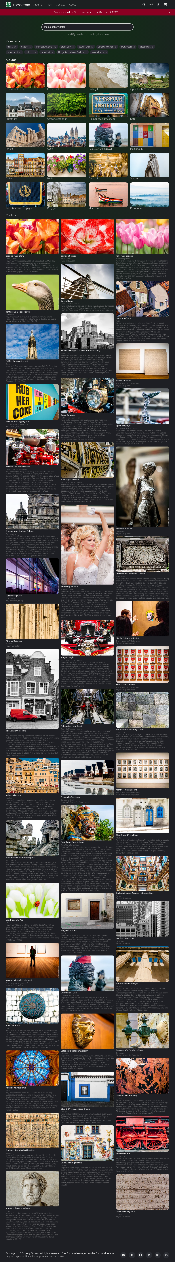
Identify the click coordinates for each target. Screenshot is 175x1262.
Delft (118, 321)
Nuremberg (10, 599)
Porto (8, 1028)
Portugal (64, 1112)
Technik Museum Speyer (126, 429)
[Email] (123, 1255)
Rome (118, 896)
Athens (9, 644)
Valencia (64, 1054)
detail (12, 47)
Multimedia (128, 47)
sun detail (47, 52)
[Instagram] (158, 1255)
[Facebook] (140, 1255)
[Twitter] (149, 1255)
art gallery (67, 47)
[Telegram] (132, 1255)
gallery (26, 47)
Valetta (9, 798)
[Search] (144, 4)
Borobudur (120, 732)
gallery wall (86, 47)
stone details (99, 52)
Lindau (64, 1166)
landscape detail (107, 47)
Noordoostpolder (12, 259)
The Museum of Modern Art (128, 383)
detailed (31, 52)
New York (65, 353)
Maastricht (120, 531)
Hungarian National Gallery (72, 52)
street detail (146, 47)
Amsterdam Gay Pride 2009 (72, 589)
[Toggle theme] (151, 4)
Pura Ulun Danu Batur (70, 845)
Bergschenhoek (67, 800)
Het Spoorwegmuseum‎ (70, 418)
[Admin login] (158, 4)
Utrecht (9, 923)
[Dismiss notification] (169, 12)
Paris (8, 1091)
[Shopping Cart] (165, 4)
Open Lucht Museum (70, 304)
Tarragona (120, 1053)
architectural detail (46, 47)
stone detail (14, 52)
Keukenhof (65, 259)
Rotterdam (10, 315)
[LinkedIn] (166, 1255)
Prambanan (11, 534)
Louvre (119, 1098)
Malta (118, 838)
